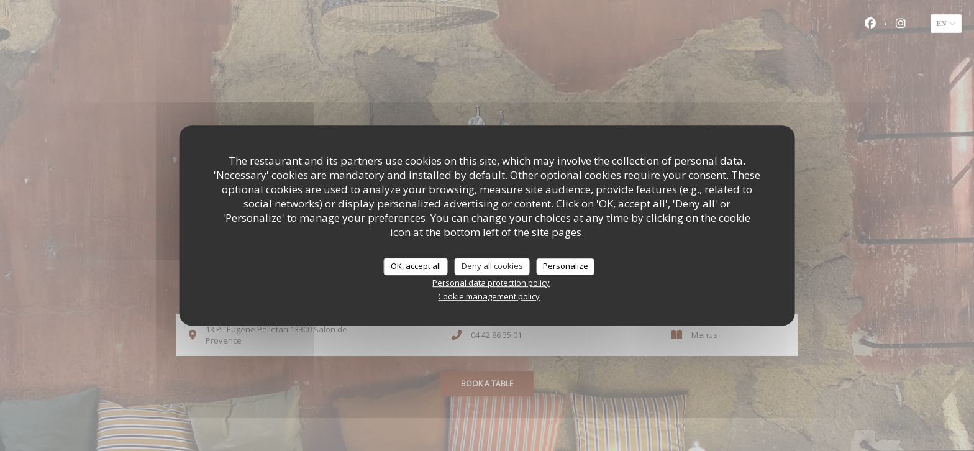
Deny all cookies (492, 265)
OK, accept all (416, 265)
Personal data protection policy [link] (491, 282)
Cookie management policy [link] (489, 296)
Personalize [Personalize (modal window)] (565, 265)
